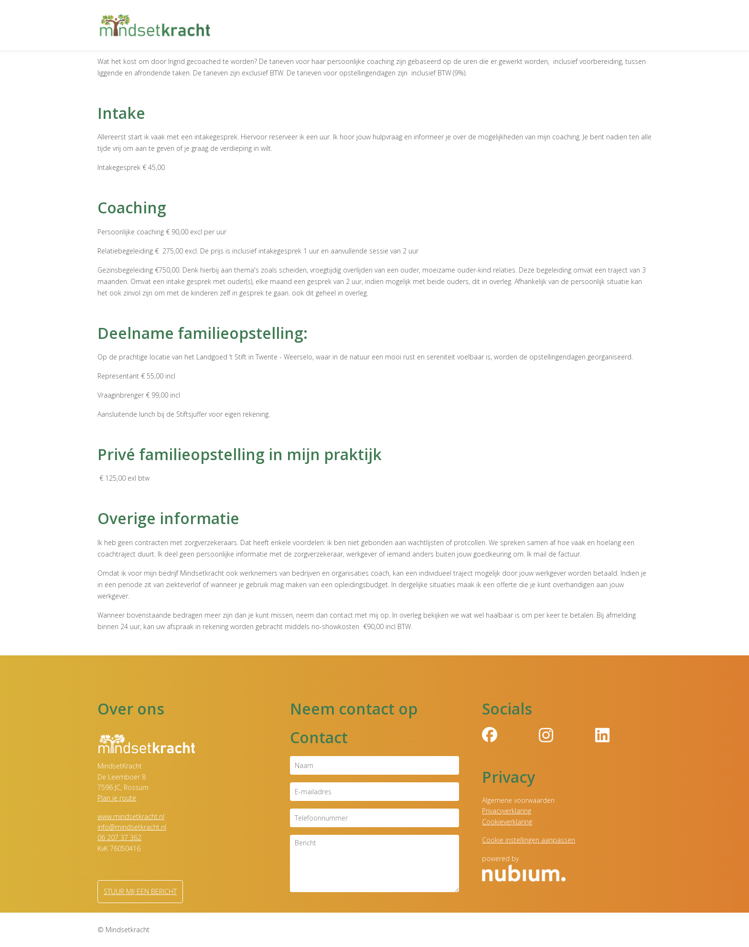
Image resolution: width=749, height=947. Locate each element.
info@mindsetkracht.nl (131, 826)
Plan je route (116, 797)
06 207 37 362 (119, 837)
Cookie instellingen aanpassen (528, 839)
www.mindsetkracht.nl (130, 816)
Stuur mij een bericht (140, 891)
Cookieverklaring (507, 821)
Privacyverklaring (506, 810)
